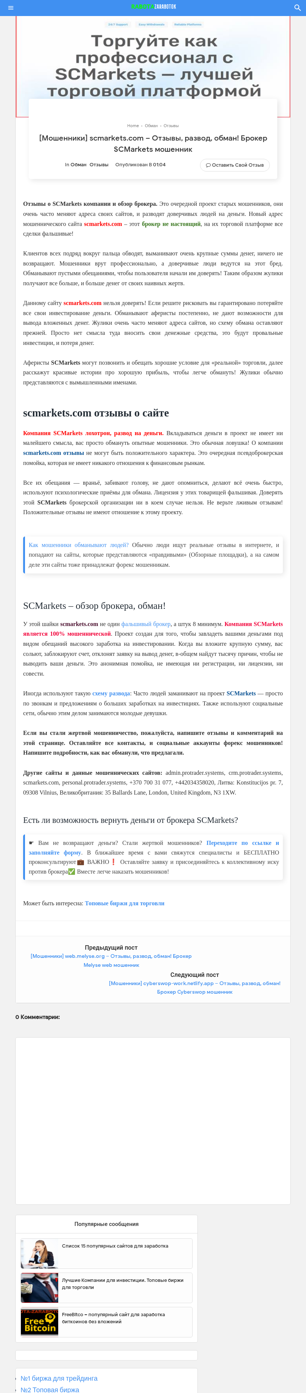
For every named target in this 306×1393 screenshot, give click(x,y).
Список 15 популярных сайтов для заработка (115, 1219)
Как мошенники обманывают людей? (79, 545)
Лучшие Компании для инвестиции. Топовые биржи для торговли (123, 1257)
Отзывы (99, 164)
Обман (79, 164)
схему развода (111, 693)
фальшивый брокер (146, 624)
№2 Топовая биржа (50, 1363)
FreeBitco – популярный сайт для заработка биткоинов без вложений (113, 1291)
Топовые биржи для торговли (124, 903)
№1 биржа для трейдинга (59, 1352)
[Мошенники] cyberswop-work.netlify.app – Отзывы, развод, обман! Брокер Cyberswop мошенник (224, 965)
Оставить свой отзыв (238, 165)
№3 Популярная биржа (56, 1374)
